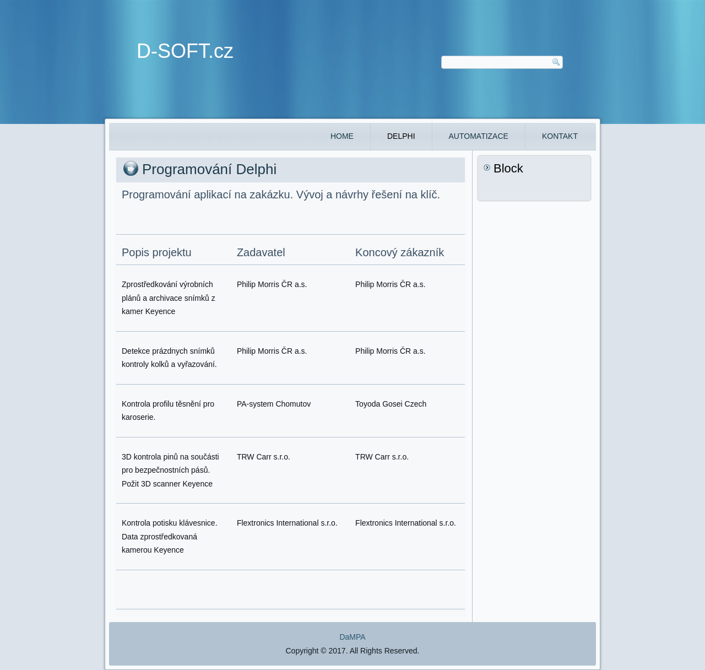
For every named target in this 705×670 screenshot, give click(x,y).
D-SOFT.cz (185, 51)
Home (342, 136)
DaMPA (352, 637)
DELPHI (401, 136)
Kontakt (560, 136)
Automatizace (478, 136)
